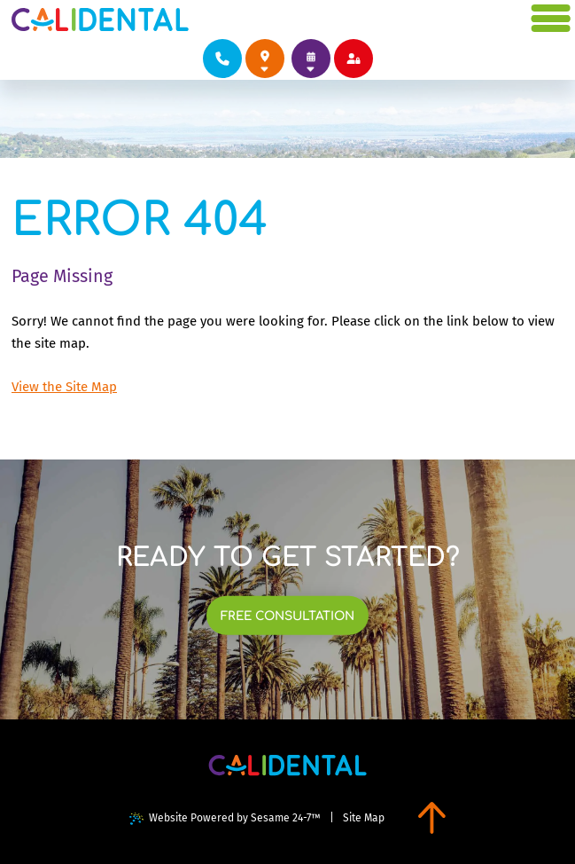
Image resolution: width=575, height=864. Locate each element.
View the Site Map (64, 387)
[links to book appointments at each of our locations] (310, 58)
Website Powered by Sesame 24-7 (225, 818)
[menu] (551, 19)
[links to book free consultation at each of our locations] (287, 615)
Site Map (364, 818)
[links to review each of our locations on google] (264, 58)
